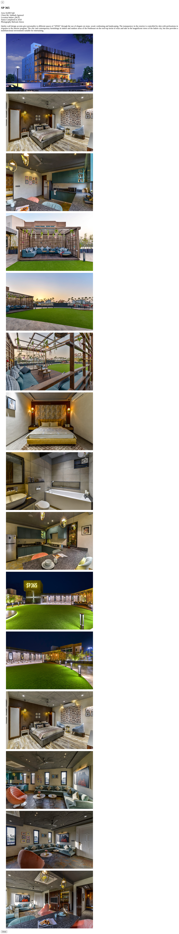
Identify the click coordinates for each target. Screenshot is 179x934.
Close (4, 932)
